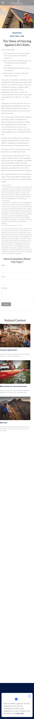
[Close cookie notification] (29, 696)
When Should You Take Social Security (13, 386)
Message (4, 288)
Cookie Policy (19, 713)
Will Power (3, 423)
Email (3, 276)
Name (3, 265)
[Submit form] (6, 304)
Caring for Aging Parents (8, 350)
